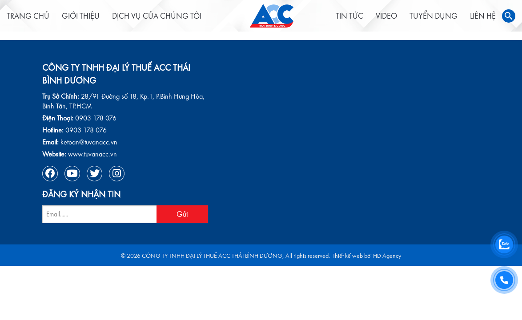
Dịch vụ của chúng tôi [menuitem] (168, 20)
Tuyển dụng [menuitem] (412, 20)
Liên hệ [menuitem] (461, 20)
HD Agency (387, 256)
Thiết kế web (348, 256)
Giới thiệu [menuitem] (92, 20)
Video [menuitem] (364, 20)
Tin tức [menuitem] (327, 20)
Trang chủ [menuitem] (39, 20)
